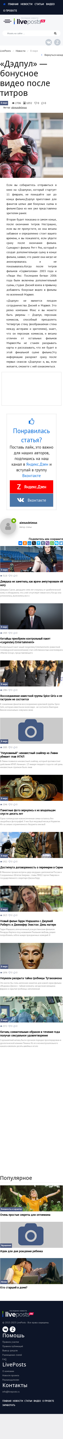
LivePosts (5, 50)
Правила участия (10, 1341)
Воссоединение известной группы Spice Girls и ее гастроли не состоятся (31, 697)
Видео (50, 4)
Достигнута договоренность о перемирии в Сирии (31, 867)
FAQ (4, 1359)
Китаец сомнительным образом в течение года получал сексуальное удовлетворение (30, 1033)
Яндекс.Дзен (37, 464)
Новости (26, 4)
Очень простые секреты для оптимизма (25, 1215)
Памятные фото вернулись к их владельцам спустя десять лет (27, 812)
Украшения (6, 1245)
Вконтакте (31, 475)
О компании (8, 1371)
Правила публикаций (12, 1346)
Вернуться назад (52, 54)
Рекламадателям (10, 1379)
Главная (10, 4)
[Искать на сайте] (31, 33)
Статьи (39, 4)
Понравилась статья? (31, 430)
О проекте (10, 10)
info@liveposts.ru (11, 1391)
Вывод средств (10, 1350)
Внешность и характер (11, 1209)
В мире (4, 103)
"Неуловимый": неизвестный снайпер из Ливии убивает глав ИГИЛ (29, 754)
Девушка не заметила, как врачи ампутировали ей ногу (31, 583)
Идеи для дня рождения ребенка (21, 1251)
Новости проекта (10, 1375)
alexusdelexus (19, 107)
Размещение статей (12, 1354)
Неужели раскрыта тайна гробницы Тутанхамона (31, 978)
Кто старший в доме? (13, 1287)
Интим (4, 1282)
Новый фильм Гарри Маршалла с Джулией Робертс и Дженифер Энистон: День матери (28, 922)
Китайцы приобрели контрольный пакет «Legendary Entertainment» (25, 640)
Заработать (8, 1405)
